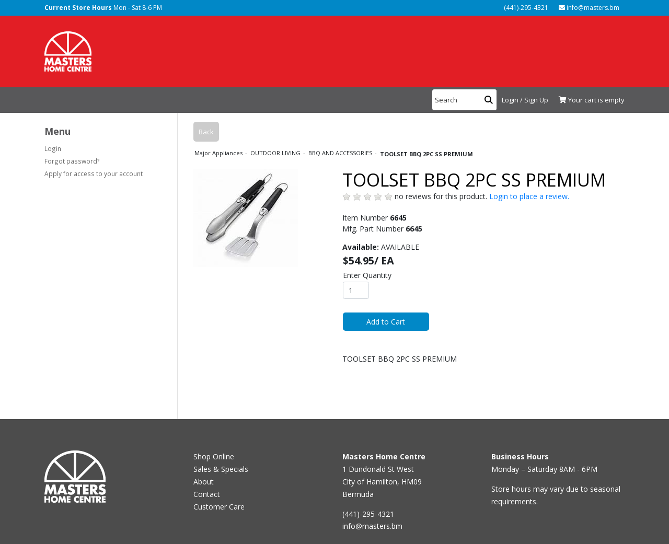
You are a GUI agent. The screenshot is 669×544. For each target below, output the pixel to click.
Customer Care (219, 507)
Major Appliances (219, 153)
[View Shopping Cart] (589, 100)
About (203, 482)
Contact (206, 494)
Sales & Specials (220, 469)
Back (206, 131)
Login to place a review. (529, 196)
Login (52, 148)
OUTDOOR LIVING (276, 153)
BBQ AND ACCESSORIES (341, 153)
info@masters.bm (589, 7)
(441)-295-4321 (525, 7)
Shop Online (213, 456)
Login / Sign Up (525, 100)
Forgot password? (72, 161)
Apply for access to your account (93, 173)
